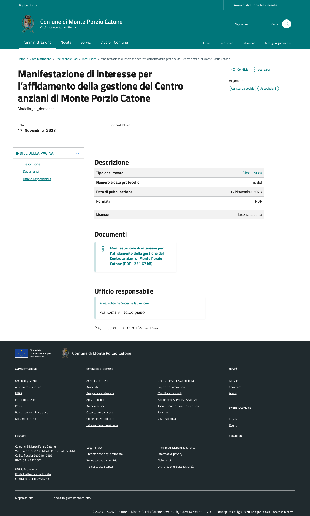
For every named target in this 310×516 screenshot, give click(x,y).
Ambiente (92, 387)
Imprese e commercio (171, 387)
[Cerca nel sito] (286, 24)
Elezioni (206, 43)
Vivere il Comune (114, 42)
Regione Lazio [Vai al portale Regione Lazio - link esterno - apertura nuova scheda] (28, 5)
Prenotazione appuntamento (104, 453)
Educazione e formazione (102, 425)
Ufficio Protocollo (26, 469)
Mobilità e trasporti (170, 393)
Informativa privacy (170, 453)
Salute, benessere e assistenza (177, 399)
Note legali (164, 460)
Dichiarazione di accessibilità (176, 466)
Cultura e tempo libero (100, 418)
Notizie (233, 380)
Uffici (18, 393)
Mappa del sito (24, 497)
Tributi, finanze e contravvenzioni (178, 406)
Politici (19, 406)
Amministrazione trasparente (255, 5)
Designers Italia (259, 512)
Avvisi (233, 393)
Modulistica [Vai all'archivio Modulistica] (252, 173)
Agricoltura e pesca (98, 380)
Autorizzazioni (95, 406)
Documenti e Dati (26, 418)
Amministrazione (37, 42)
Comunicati (236, 387)
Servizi (86, 42)
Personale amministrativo (31, 412)
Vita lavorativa (167, 418)
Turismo (163, 412)
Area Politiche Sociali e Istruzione (124, 303)
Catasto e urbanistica (99, 412)
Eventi (233, 425)
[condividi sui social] (239, 69)
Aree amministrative (28, 387)
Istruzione (249, 43)
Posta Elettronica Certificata (33, 474)
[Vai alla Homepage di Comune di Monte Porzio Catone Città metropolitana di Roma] (73, 24)
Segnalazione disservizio (101, 460)
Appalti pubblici (95, 399)
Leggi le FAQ (94, 447)
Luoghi (233, 419)
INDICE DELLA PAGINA (35, 153)
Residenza (227, 43)
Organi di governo (26, 380)
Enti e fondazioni (25, 399)
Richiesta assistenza (99, 466)
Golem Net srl (189, 512)
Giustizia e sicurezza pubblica (176, 380)
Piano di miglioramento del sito (71, 497)
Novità (65, 42)
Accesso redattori (284, 512)
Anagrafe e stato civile (100, 393)
